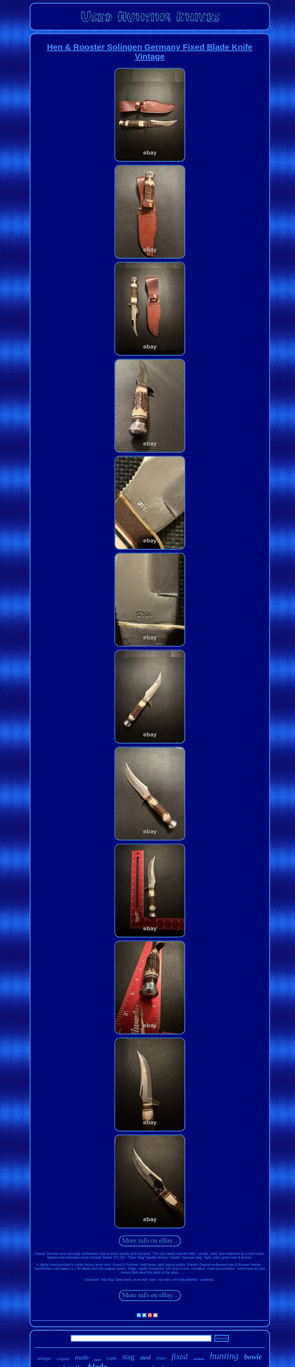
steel (145, 1357)
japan (97, 1359)
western (198, 1359)
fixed (179, 1356)
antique (44, 1358)
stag (128, 1356)
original (63, 1359)
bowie (253, 1357)
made (82, 1357)
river (161, 1358)
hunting (224, 1356)
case (111, 1358)
